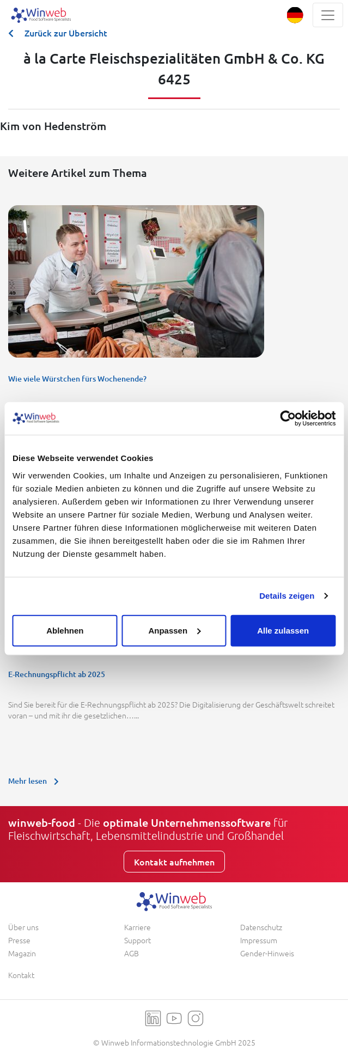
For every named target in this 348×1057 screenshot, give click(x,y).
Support (137, 940)
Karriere (137, 926)
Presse (19, 940)
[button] (295, 15)
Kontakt (21, 974)
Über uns (23, 926)
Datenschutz (261, 926)
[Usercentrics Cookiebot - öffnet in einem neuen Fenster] (287, 418)
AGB (131, 953)
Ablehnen (64, 630)
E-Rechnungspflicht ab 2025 (56, 674)
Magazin (22, 953)
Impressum (258, 940)
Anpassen (174, 630)
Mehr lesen (36, 781)
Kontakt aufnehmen (174, 862)
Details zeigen (286, 595)
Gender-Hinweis (267, 953)
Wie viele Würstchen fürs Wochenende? (77, 378)
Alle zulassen (283, 630)
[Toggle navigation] (328, 15)
